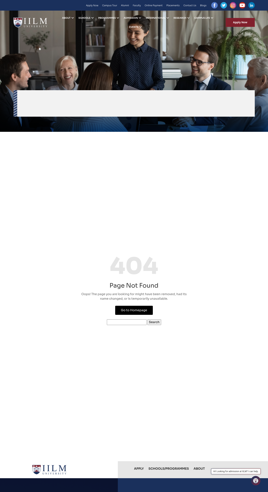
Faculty (137, 5)
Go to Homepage (134, 310)
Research (180, 17)
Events (133, 27)
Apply (139, 469)
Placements (173, 5)
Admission (131, 17)
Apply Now (92, 5)
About (66, 17)
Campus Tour (109, 5)
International (155, 17)
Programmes (107, 17)
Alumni (125, 5)
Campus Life (202, 17)
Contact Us (189, 5)
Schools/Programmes (168, 469)
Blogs (203, 5)
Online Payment (154, 5)
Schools (84, 17)
